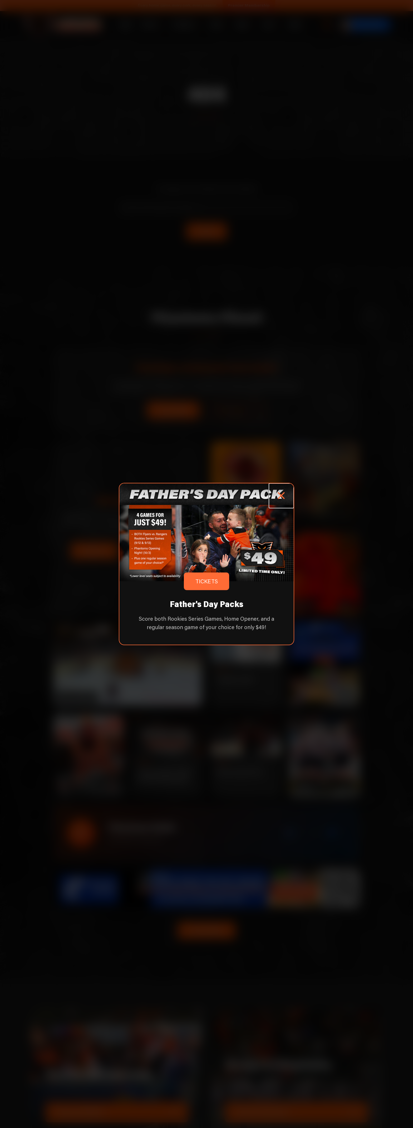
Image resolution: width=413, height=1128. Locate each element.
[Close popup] (281, 495)
